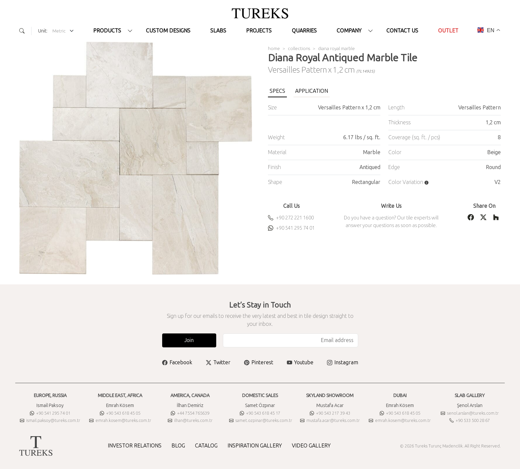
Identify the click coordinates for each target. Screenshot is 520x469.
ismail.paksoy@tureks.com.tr (50, 420)
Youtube (300, 362)
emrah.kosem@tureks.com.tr (120, 420)
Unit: (42, 31)
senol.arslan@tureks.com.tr (470, 413)
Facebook (177, 362)
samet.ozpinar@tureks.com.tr (260, 420)
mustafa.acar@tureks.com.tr (330, 420)
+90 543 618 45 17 (260, 413)
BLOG (178, 445)
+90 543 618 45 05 (120, 413)
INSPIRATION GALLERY (255, 445)
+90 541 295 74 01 (291, 228)
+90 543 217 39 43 (330, 413)
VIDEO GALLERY (311, 445)
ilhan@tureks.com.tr (190, 420)
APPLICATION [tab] (311, 91)
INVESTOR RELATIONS (135, 445)
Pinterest (258, 362)
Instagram (342, 362)
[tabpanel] (384, 145)
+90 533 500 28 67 (469, 420)
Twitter (218, 362)
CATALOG (206, 445)
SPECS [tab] (277, 91)
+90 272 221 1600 (291, 218)
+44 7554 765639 (190, 413)
